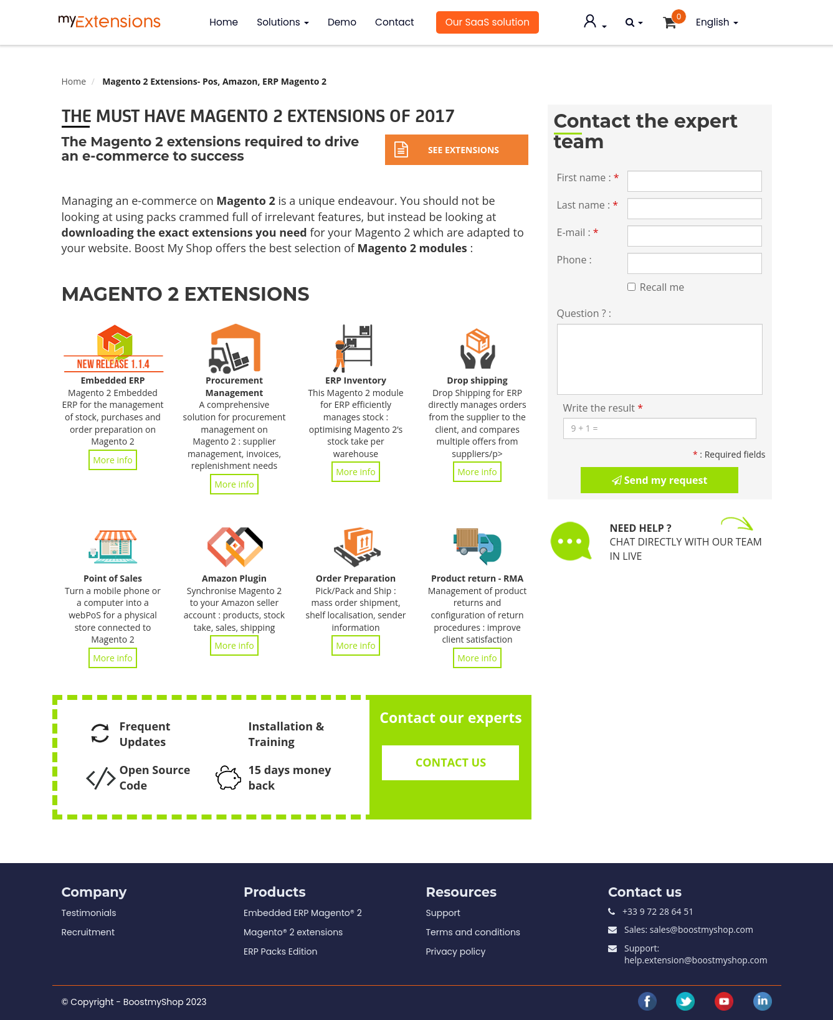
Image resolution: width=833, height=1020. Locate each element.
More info (113, 460)
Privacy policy (456, 951)
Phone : (574, 260)
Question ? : (584, 313)
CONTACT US (451, 762)
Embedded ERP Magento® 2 (303, 913)
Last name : (588, 205)
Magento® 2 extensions (293, 932)
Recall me (655, 287)
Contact (394, 22)
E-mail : (578, 232)
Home (223, 22)
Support (443, 913)
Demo (342, 22)
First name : (588, 177)
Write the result (603, 408)
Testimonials (89, 913)
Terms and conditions (473, 932)
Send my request (660, 480)
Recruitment (88, 932)
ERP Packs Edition (280, 951)
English (717, 22)
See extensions (446, 150)
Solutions (283, 22)
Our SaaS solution (487, 22)
